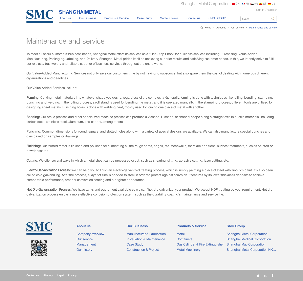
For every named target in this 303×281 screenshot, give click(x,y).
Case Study (144, 18)
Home (207, 27)
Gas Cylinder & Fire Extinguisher (200, 244)
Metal (181, 234)
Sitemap (48, 275)
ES (264, 3)
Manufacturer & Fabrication (146, 234)
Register (272, 9)
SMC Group (236, 226)
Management (86, 244)
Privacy (72, 275)
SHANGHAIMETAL (80, 12)
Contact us (193, 18)
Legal (60, 275)
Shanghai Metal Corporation (247, 234)
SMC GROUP (217, 18)
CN (238, 3)
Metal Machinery (188, 250)
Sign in (260, 9)
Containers (184, 239)
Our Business (87, 18)
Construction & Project (143, 250)
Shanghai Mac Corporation (246, 244)
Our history (84, 250)
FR (247, 3)
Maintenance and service (263, 27)
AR (256, 3)
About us (65, 18)
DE (273, 3)
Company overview (90, 234)
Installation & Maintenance (146, 239)
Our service (237, 27)
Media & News (169, 18)
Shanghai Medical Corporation (249, 239)
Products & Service (116, 18)
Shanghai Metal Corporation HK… (251, 250)
